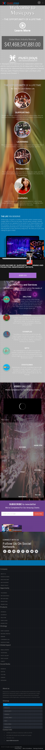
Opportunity (7, 711)
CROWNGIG (27, 313)
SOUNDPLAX (29, 332)
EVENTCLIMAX (27, 366)
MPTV (25, 348)
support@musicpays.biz (12, 740)
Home (5, 704)
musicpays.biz (18, 747)
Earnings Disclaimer (38, 748)
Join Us (24, 275)
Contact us (7, 727)
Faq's (5, 720)
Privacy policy (18, 748)
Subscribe (38, 514)
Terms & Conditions (27, 748)
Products (7, 707)
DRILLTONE (27, 295)
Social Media (7, 724)
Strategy (6, 714)
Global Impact (8, 717)
